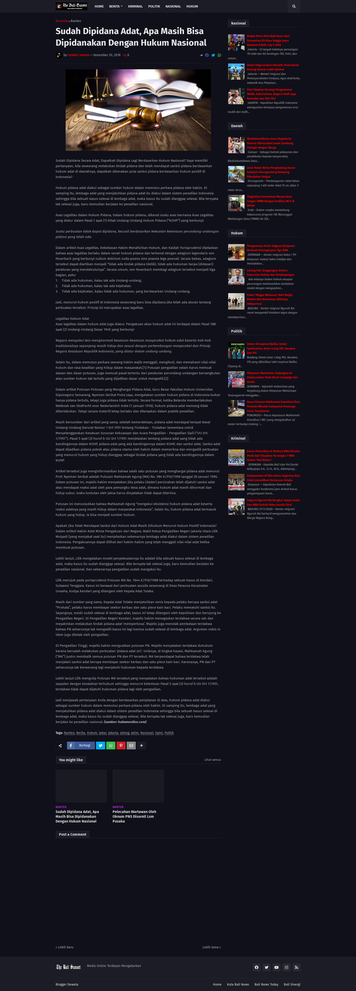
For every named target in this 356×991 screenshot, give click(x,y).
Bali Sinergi (292, 984)
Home (217, 984)
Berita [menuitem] (114, 6)
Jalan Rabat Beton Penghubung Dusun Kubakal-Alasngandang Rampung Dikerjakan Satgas (271, 172)
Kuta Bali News (238, 984)
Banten (76, 21)
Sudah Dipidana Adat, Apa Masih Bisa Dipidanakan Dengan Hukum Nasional (77, 816)
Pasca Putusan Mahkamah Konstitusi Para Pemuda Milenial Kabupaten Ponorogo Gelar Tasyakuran (273, 406)
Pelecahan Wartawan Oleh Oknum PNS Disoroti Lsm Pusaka (134, 816)
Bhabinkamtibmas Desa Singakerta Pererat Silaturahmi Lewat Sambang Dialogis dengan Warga (270, 143)
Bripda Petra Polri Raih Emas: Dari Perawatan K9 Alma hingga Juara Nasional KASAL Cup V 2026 (268, 41)
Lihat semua (213, 759)
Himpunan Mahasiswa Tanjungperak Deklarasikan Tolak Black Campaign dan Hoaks (272, 378)
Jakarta (113, 733)
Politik (169, 733)
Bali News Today (266, 984)
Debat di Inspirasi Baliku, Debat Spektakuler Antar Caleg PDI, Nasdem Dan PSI (271, 348)
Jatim (134, 733)
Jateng (124, 733)
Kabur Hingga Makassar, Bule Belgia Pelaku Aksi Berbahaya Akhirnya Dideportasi (270, 299)
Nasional (146, 733)
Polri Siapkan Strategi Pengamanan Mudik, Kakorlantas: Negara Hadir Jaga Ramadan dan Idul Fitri (271, 94)
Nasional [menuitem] (173, 6)
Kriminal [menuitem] (135, 6)
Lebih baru (65, 947)
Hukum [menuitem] (192, 6)
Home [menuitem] (99, 6)
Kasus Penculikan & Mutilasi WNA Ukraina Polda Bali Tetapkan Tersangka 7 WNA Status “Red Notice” (273, 456)
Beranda (62, 21)
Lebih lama (211, 947)
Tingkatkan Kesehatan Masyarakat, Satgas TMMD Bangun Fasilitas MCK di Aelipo (270, 201)
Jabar (102, 733)
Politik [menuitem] (154, 6)
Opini (159, 733)
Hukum (92, 733)
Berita (80, 733)
